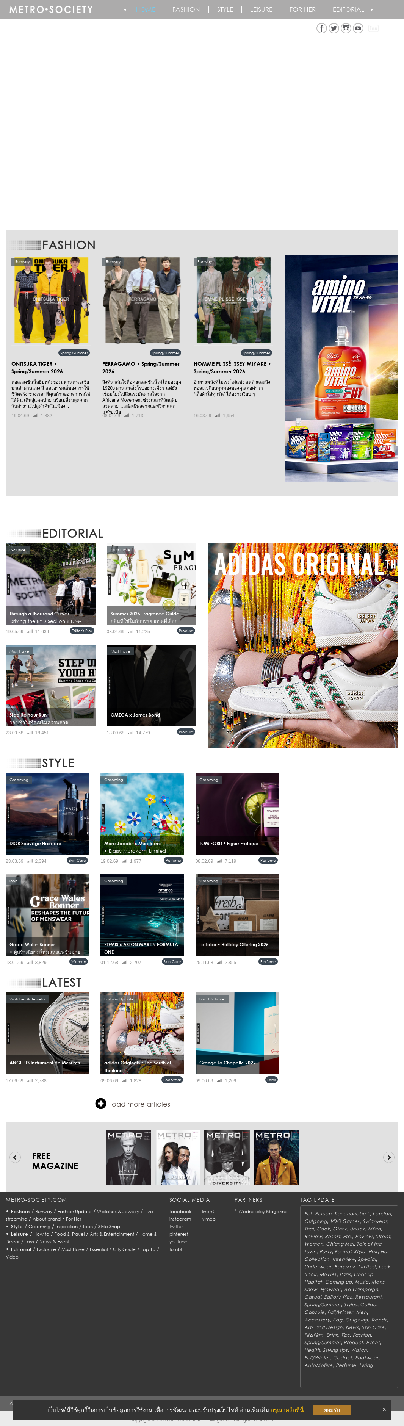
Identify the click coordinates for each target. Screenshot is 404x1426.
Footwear (172, 1079)
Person (323, 1213)
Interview (343, 1259)
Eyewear (330, 1289)
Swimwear (375, 1221)
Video (12, 1257)
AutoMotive (318, 1365)
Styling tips (335, 1350)
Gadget (342, 1357)
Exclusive (46, 1249)
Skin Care (77, 860)
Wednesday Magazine (263, 1211)
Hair (373, 1251)
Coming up (338, 1282)
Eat (308, 1213)
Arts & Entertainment (112, 1234)
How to (41, 1234)
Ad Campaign (361, 1289)
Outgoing (315, 1221)
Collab (368, 1304)
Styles (350, 1304)
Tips (345, 1335)
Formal (343, 1251)
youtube (178, 1241)
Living (366, 1365)
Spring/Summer (74, 353)
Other (340, 1229)
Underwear (317, 1266)
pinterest (178, 1234)
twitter (176, 1226)
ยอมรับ (332, 1410)
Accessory (317, 1320)
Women (78, 961)
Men (361, 1312)
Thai (309, 1229)
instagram (180, 1219)
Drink (271, 1079)
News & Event (54, 1241)
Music (362, 1282)
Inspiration (67, 1226)
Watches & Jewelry (118, 1211)
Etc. (347, 1236)
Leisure (261, 9)
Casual (312, 1297)
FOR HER (303, 9)
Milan (374, 1229)
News (352, 1327)
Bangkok (344, 1266)
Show (310, 1289)
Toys (29, 1241)
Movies (328, 1274)
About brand (47, 1219)
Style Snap (109, 1226)
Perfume (173, 860)
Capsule (314, 1312)
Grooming (39, 1226)
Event (373, 1342)
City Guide (124, 1249)
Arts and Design (323, 1327)
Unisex (357, 1229)
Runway (43, 1211)
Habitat (313, 1282)
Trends (379, 1320)
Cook (323, 1229)
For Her (73, 1219)
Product (186, 630)
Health (312, 1350)
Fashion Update (75, 1211)
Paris (345, 1274)
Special (367, 1259)
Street (383, 1236)
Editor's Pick (82, 630)
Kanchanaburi (352, 1213)
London (382, 1213)
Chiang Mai (340, 1244)
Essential (99, 1249)
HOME (145, 9)
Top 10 (148, 1249)
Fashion (186, 9)
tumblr (176, 1249)
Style (225, 9)
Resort (332, 1236)
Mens (377, 1282)
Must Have (73, 1249)
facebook (180, 1211)
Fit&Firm (313, 1335)
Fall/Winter (340, 1312)
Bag (337, 1320)
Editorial (348, 9)
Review (313, 1236)
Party (325, 1251)
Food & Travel (70, 1234)
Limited (367, 1266)
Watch (359, 1350)
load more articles (132, 1103)
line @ (208, 1211)
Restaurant (368, 1297)
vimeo (209, 1219)
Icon (88, 1226)
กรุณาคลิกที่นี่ (287, 1410)
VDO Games (345, 1221)
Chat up (363, 1274)
